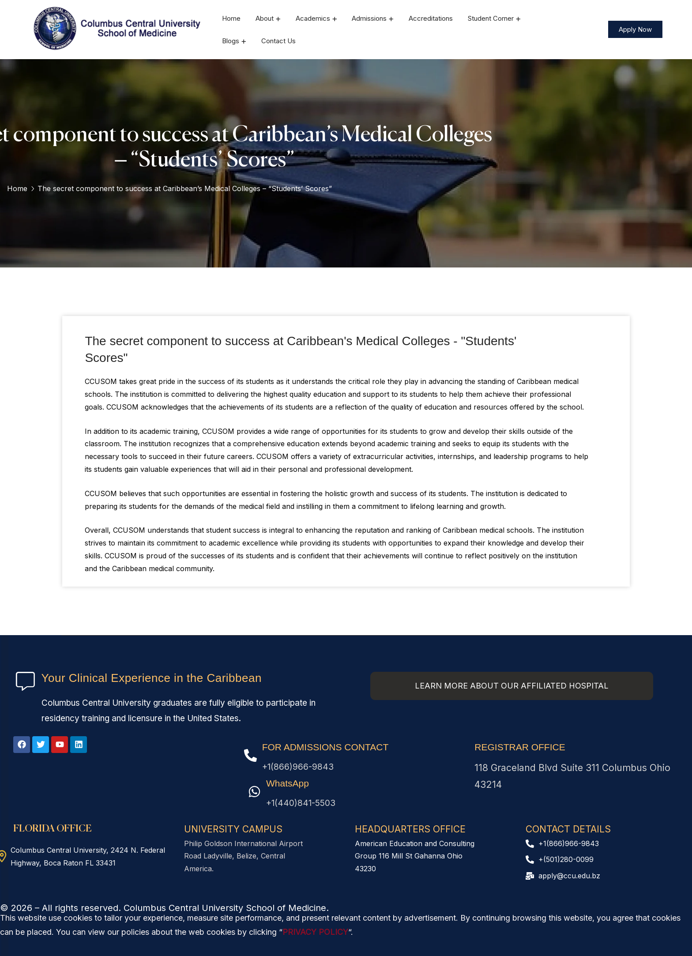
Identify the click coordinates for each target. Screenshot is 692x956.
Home (17, 188)
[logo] (118, 28)
